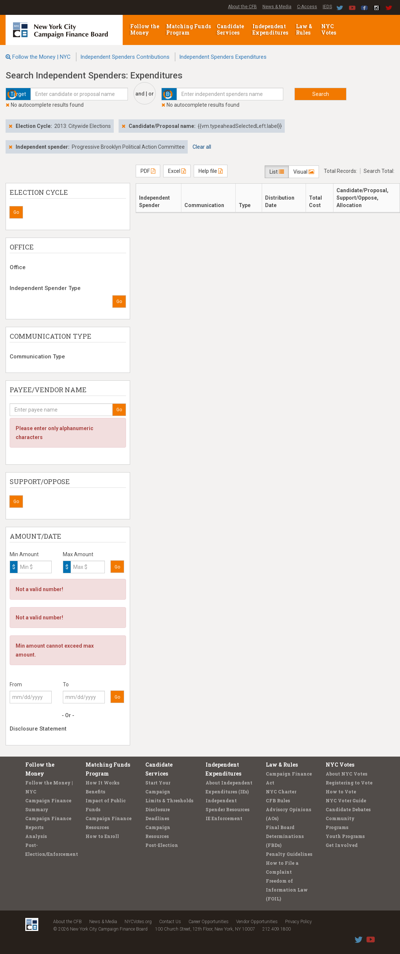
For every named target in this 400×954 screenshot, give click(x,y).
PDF (148, 171)
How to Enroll (102, 836)
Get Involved (342, 845)
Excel (177, 171)
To (66, 684)
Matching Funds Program (188, 29)
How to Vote (341, 792)
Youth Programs (345, 836)
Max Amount (78, 554)
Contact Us (170, 921)
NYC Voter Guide (346, 800)
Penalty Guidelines (289, 854)
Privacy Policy (298, 921)
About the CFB (242, 6)
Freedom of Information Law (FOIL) (287, 890)
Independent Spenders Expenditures (223, 57)
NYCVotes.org (138, 921)
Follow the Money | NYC (41, 57)
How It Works (102, 783)
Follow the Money (144, 29)
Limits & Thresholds (169, 800)
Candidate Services (230, 29)
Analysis (36, 836)
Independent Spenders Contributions (125, 57)
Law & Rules (304, 29)
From (16, 684)
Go (16, 212)
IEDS (327, 6)
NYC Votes (329, 29)
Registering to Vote (349, 783)
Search (320, 94)
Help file (211, 171)
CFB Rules (278, 800)
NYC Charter (281, 792)
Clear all (202, 147)
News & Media (276, 6)
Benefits (95, 792)
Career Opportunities (208, 921)
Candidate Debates (348, 809)
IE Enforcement (224, 818)
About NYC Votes (346, 774)
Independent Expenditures (270, 29)
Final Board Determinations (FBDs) (285, 836)
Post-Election (161, 845)
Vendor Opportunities (257, 921)
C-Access (307, 6)
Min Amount (24, 554)
